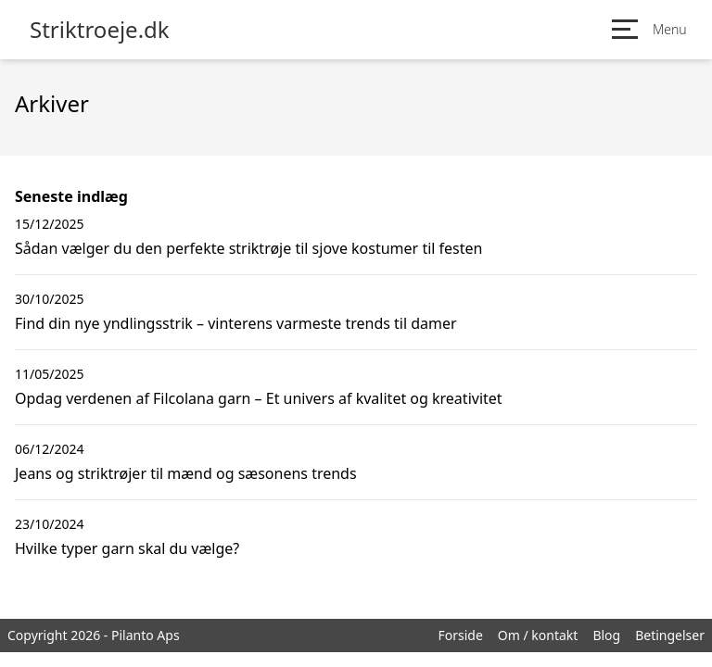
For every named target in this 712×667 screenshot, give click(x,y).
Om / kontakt (538, 635)
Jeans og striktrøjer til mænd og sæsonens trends (186, 473)
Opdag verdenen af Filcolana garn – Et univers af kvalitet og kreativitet (258, 398)
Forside (460, 635)
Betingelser (670, 635)
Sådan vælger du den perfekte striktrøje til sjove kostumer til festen (248, 248)
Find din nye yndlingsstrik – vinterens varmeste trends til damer (236, 323)
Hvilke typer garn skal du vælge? (127, 548)
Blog (606, 635)
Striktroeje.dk (100, 29)
